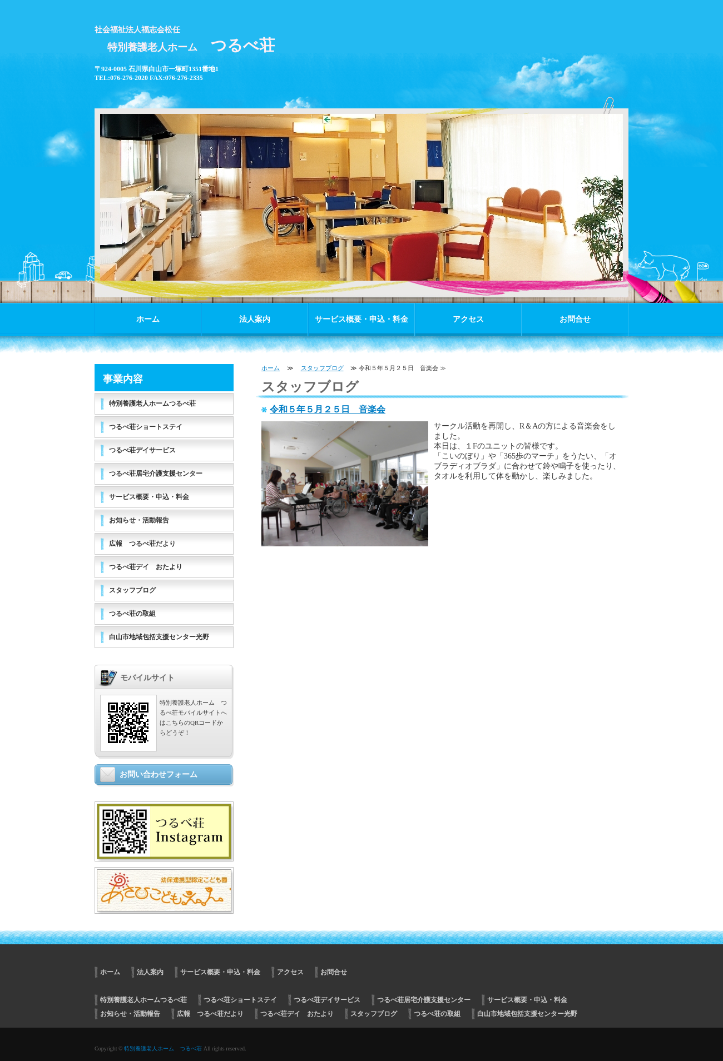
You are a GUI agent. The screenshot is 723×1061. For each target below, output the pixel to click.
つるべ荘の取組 (132, 613)
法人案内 (254, 319)
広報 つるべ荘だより (142, 543)
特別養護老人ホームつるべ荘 (152, 403)
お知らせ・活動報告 (139, 520)
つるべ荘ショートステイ (145, 427)
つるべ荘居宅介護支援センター (155, 473)
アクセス (468, 319)
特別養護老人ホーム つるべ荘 (163, 1048)
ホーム (148, 319)
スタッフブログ (322, 368)
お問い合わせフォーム (158, 774)
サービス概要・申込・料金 (361, 319)
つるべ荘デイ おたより (145, 567)
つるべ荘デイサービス (142, 450)
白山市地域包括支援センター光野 (159, 637)
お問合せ (575, 319)
